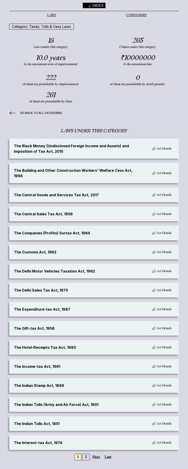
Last (108, 457)
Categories (136, 15)
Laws (51, 15)
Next (96, 457)
